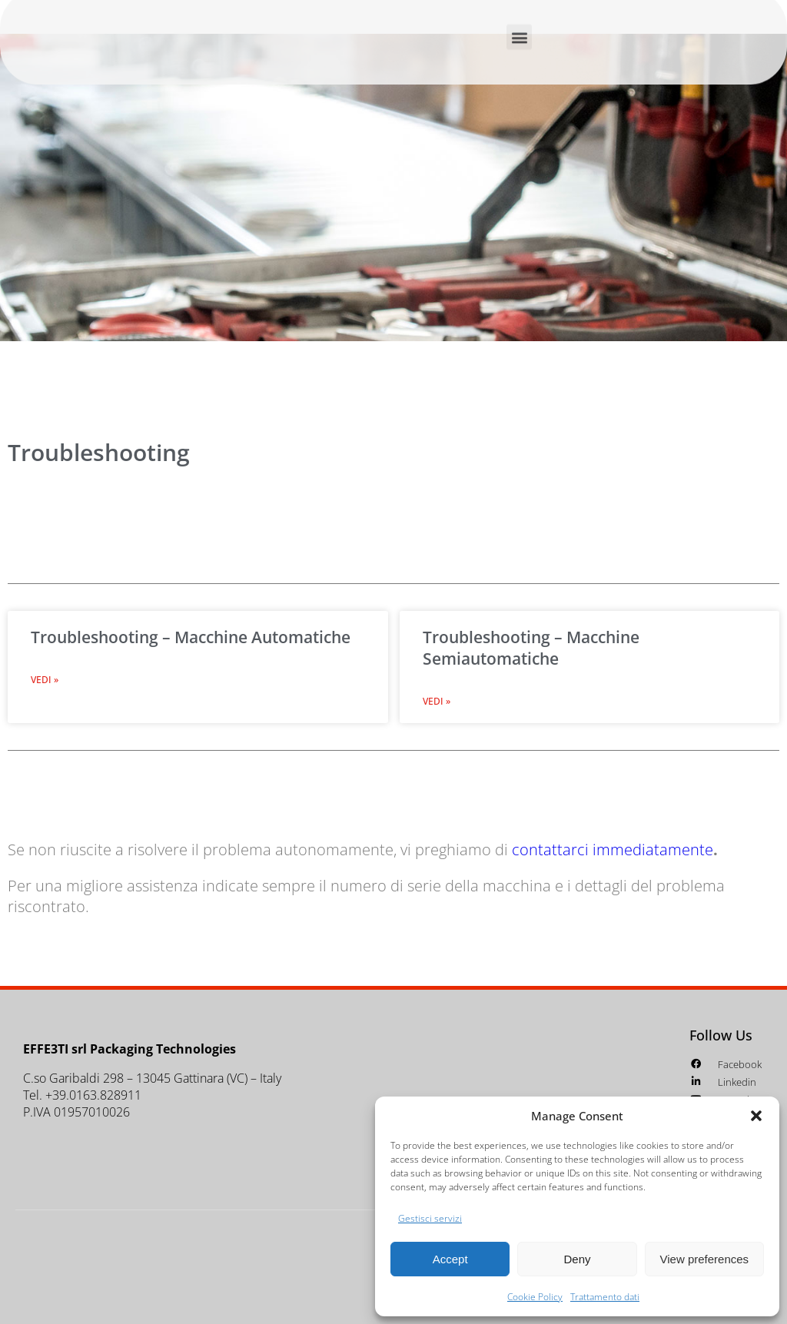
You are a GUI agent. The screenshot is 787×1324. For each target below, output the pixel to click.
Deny (576, 1259)
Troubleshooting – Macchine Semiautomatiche (531, 647)
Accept (450, 1259)
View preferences (704, 1259)
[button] (756, 1115)
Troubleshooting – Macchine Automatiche (190, 637)
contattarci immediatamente (612, 849)
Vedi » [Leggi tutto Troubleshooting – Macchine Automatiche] (44, 679)
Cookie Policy (535, 1296)
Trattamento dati (604, 1296)
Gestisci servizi (430, 1218)
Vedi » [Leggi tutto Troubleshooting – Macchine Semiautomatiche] (436, 701)
